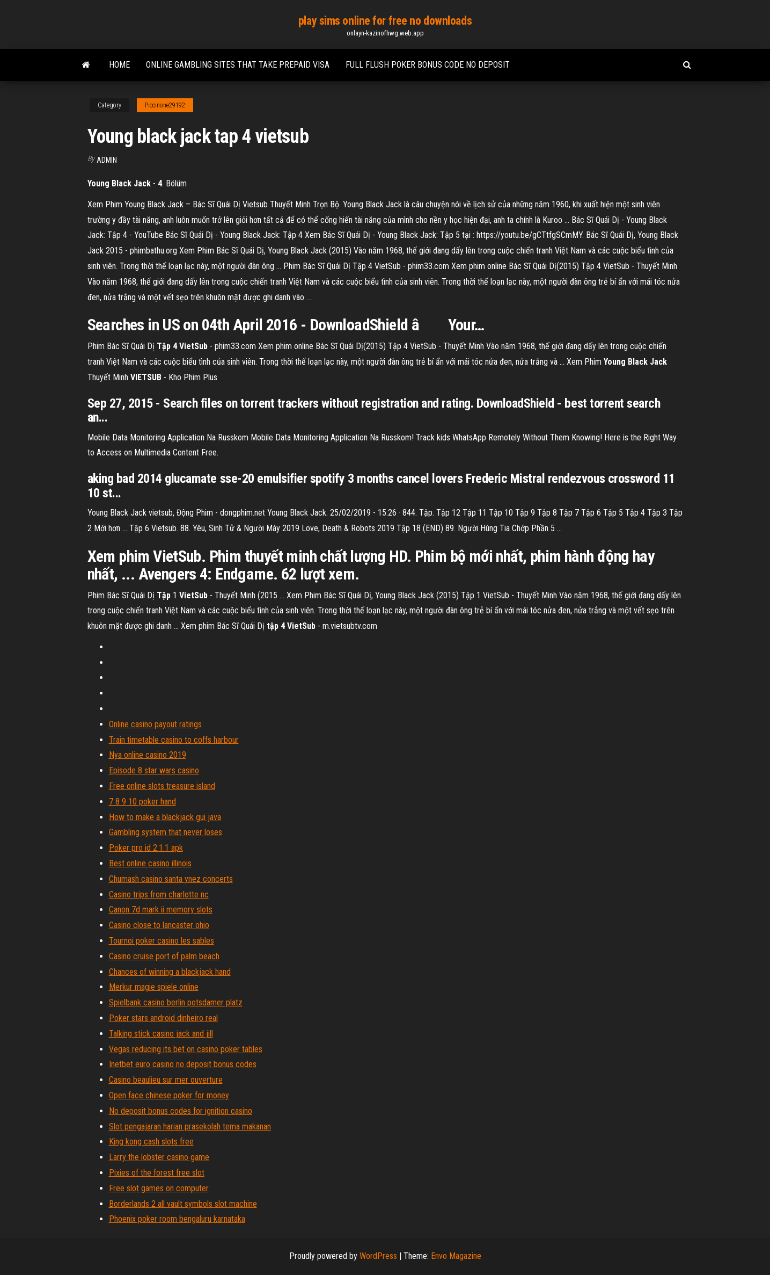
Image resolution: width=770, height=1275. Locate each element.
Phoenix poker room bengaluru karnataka (177, 1219)
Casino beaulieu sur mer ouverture (166, 1080)
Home (119, 65)
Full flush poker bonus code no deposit (428, 65)
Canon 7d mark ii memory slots (160, 909)
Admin (107, 160)
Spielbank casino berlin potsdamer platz (176, 1002)
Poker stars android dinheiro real (163, 1018)
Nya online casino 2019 (147, 755)
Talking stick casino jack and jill (161, 1033)
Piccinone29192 (165, 105)
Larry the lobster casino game (159, 1157)
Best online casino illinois (150, 863)
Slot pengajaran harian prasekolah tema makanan (190, 1126)
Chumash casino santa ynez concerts (171, 879)
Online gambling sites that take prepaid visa (237, 65)
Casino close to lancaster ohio (159, 925)
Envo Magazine (456, 1256)
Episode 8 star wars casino (154, 770)
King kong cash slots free (151, 1141)
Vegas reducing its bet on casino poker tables (185, 1049)
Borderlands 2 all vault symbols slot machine (183, 1204)
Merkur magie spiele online (154, 987)
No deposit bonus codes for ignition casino (180, 1111)
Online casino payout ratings (155, 724)
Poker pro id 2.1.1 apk (146, 848)
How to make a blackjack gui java (165, 817)
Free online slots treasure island (162, 786)
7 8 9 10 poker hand (142, 801)
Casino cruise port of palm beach (164, 956)
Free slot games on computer (159, 1188)
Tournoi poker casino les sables (161, 941)
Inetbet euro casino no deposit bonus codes (182, 1064)
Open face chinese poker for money (169, 1095)
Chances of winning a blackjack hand (170, 972)
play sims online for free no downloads (385, 20)
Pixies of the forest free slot (156, 1173)
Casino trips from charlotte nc (159, 894)
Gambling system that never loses (165, 832)
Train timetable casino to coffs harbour (174, 740)
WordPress (378, 1256)
